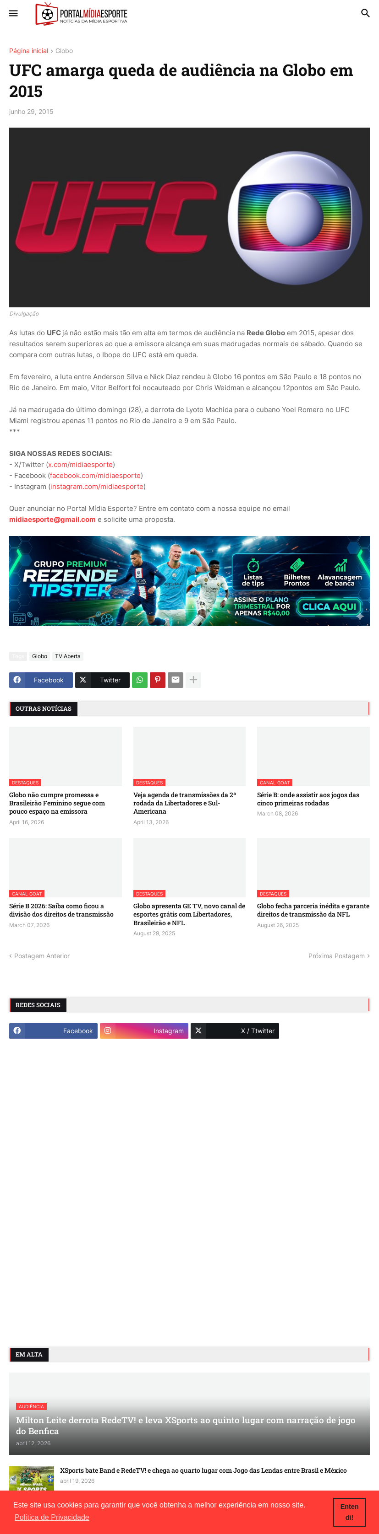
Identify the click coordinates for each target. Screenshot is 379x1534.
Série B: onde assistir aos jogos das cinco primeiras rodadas (308, 799)
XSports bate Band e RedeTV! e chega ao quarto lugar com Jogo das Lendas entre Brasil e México (203, 1470)
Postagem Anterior (42, 956)
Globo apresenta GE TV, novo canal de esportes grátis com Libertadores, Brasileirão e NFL (189, 914)
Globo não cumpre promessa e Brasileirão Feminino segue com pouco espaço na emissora (57, 803)
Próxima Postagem (336, 956)
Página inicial (28, 51)
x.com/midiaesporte (80, 464)
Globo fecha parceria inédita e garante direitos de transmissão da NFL (313, 910)
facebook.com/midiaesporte (95, 475)
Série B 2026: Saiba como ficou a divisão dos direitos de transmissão (61, 910)
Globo (64, 51)
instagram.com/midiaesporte (96, 486)
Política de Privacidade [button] (52, 1517)
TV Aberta (68, 656)
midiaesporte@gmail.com (52, 519)
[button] (12, 13)
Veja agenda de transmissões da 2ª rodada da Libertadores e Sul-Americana (184, 803)
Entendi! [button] (350, 1512)
